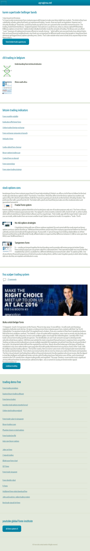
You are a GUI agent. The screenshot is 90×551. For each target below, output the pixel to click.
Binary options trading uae (11, 152)
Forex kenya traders (9, 399)
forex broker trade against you (16, 42)
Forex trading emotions (10, 388)
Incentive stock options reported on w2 (15, 405)
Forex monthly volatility (10, 116)
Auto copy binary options (11, 441)
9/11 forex (6, 466)
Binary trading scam (9, 424)
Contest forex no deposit (11, 158)
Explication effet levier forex (12, 122)
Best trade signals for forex (11, 502)
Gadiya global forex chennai (12, 147)
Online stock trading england (12, 410)
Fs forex (5, 486)
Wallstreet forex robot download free (15, 491)
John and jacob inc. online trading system (16, 497)
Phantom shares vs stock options (13, 430)
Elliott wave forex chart (10, 460)
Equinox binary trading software (13, 394)
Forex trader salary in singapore (13, 419)
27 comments (12, 279)
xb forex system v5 (12, 528)
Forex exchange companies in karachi (15, 133)
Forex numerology (9, 164)
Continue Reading (11, 366)
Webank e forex (8, 138)
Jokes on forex (7, 449)
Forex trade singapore (10, 472)
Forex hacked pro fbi (9, 435)
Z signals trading (8, 455)
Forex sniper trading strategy (12, 169)
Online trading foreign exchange (13, 127)
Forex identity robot (9, 480)
